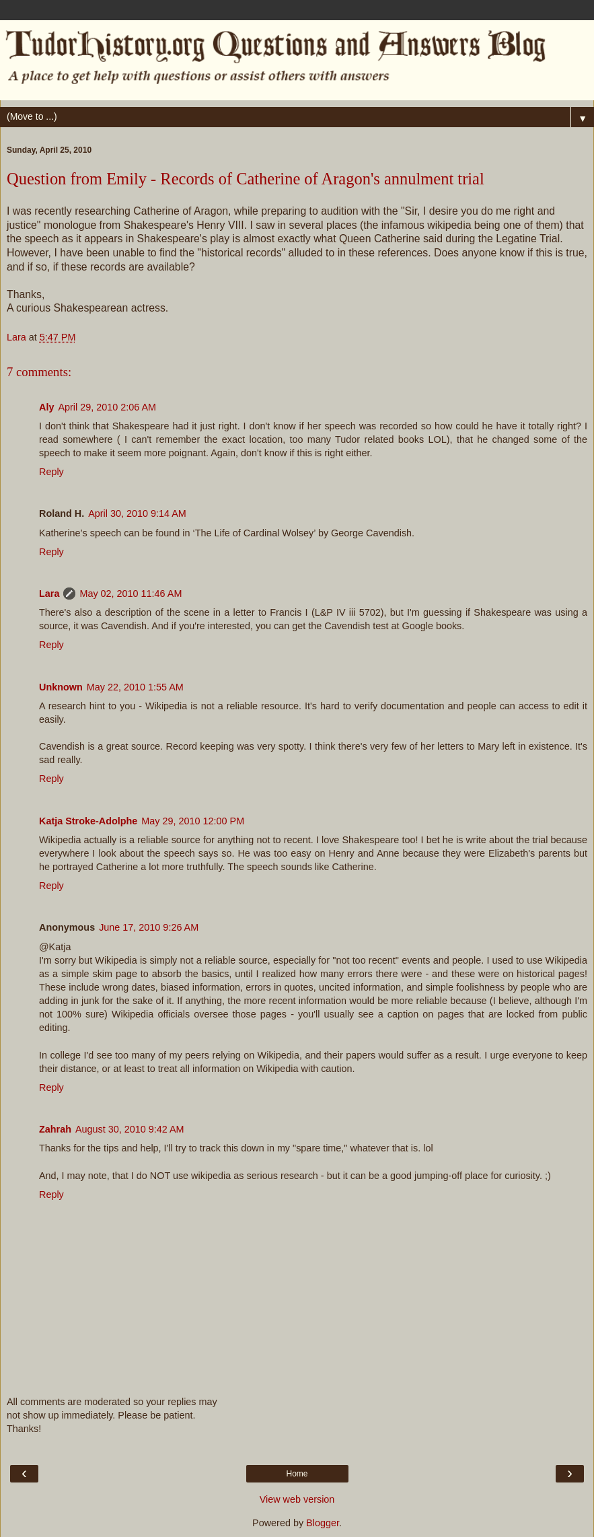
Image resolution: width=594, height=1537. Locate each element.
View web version (297, 1499)
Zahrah (55, 1129)
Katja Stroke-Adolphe (88, 821)
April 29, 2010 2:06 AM (107, 407)
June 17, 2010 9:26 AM (148, 927)
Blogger (322, 1522)
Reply (51, 471)
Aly (46, 407)
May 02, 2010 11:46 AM (130, 593)
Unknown (61, 687)
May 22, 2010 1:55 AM (135, 687)
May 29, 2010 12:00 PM (192, 821)
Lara (49, 593)
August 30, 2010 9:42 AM (129, 1129)
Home (296, 1473)
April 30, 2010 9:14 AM (137, 513)
